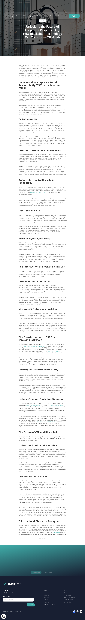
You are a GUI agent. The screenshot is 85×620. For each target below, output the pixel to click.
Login (66, 16)
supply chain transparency (33, 405)
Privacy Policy (67, 595)
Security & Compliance (70, 597)
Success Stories (32, 16)
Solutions (25, 16)
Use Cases (46, 597)
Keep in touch (7, 596)
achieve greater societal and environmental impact (32, 346)
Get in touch (36, 575)
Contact (60, 16)
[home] (10, 16)
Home (45, 590)
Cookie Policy (67, 602)
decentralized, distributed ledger (39, 192)
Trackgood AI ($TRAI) (49, 604)
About (46, 16)
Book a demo (74, 16)
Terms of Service (68, 600)
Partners (39, 16)
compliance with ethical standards (46, 422)
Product (18, 16)
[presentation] (14, 605)
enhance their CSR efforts (54, 351)
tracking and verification (56, 405)
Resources (53, 16)
